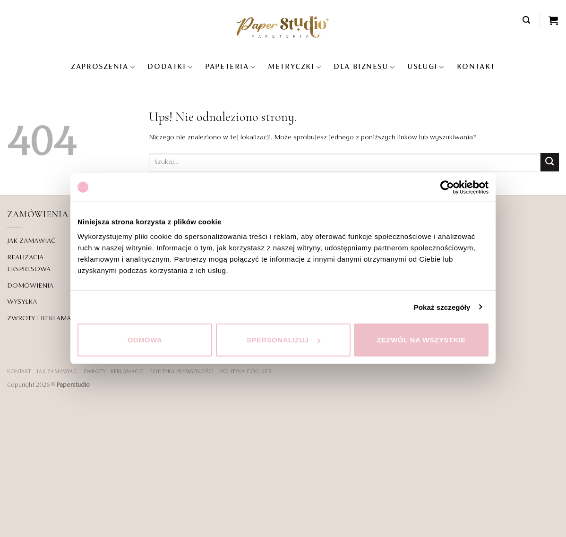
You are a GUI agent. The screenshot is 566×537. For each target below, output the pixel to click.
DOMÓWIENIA (30, 286)
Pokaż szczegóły (442, 307)
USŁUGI (425, 67)
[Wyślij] (549, 162)
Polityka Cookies (246, 372)
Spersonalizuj (283, 340)
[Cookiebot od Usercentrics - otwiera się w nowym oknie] (447, 187)
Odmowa (145, 340)
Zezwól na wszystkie (421, 340)
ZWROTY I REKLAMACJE (44, 318)
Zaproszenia (103, 67)
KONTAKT (476, 67)
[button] (527, 20)
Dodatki (170, 67)
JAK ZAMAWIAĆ (31, 241)
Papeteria (230, 67)
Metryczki (294, 67)
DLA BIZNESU (364, 67)
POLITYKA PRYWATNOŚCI (181, 372)
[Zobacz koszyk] (554, 20)
